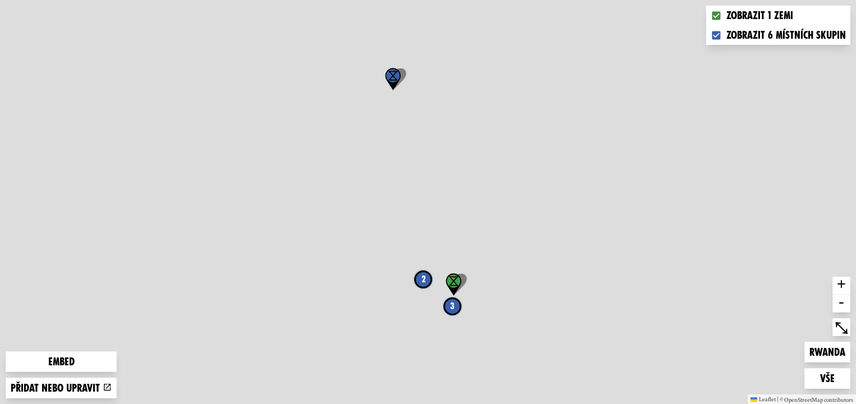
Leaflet (763, 399)
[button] (393, 79)
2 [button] (423, 279)
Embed (61, 362)
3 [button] (452, 306)
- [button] (841, 304)
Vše (835, 377)
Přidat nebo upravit (61, 388)
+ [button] (841, 286)
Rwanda (827, 351)
